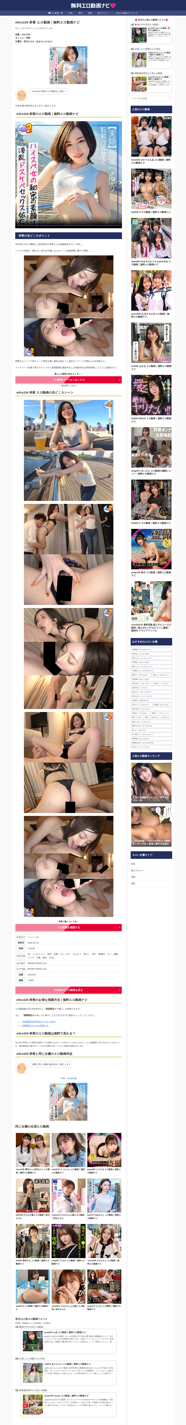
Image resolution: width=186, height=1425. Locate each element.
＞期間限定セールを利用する (34, 1025)
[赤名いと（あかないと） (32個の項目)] (162, 675)
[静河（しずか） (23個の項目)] (137, 717)
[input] (151, 98)
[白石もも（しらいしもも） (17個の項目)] (151, 747)
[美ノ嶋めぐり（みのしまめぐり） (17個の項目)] (151, 734)
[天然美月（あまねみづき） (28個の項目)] (151, 701)
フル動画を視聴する (68, 927)
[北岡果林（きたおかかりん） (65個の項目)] (151, 650)
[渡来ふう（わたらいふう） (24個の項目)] (161, 713)
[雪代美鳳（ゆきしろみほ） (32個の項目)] (151, 679)
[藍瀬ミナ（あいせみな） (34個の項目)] (141, 675)
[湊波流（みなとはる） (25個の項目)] (162, 705)
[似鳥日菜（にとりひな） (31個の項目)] (151, 688)
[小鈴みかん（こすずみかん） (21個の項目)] (161, 717)
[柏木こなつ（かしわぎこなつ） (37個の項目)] (151, 667)
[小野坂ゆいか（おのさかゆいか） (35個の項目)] (151, 671)
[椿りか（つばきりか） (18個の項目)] (151, 730)
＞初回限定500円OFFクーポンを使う (38, 1022)
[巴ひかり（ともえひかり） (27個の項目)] (142, 705)
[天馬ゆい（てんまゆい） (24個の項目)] (140, 713)
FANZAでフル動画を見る (68, 990)
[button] (169, 98)
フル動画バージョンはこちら (68, 379)
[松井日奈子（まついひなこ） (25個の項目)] (151, 709)
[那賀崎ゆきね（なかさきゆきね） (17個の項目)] (151, 743)
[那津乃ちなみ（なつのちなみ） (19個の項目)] (151, 726)
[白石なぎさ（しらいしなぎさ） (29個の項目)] (151, 696)
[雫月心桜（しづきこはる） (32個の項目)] (141, 683)
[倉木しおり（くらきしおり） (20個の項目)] (151, 722)
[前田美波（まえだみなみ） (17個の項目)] (151, 739)
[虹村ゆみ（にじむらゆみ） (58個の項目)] (151, 654)
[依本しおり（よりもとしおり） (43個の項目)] (151, 658)
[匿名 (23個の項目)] (147, 717)
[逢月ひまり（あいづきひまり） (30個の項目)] (151, 692)
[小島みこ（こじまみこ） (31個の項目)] (162, 683)
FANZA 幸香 (72, 1078)
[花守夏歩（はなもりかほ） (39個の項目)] (151, 662)
